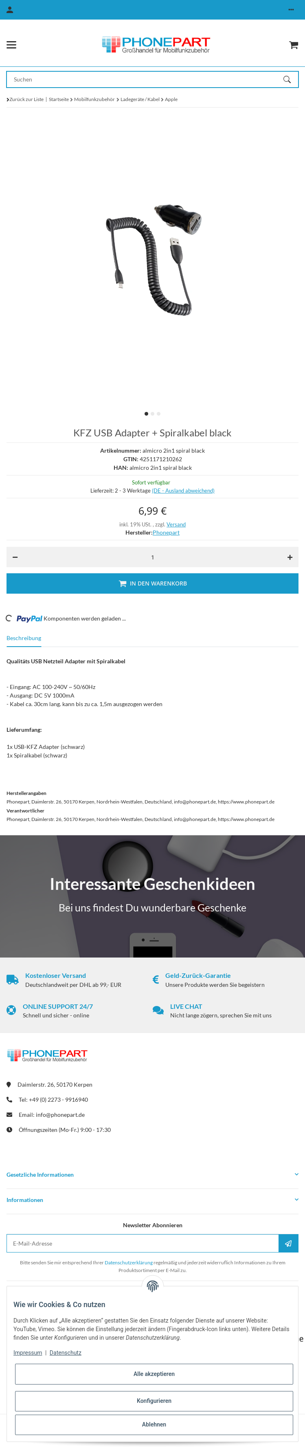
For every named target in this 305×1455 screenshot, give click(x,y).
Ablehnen (154, 1424)
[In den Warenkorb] (152, 583)
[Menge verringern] (15, 557)
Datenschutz (65, 1352)
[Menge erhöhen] (289, 557)
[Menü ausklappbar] (11, 45)
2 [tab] (152, 414)
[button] (291, 9)
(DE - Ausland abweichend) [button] (183, 490)
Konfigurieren (154, 1401)
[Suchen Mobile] (145, 79)
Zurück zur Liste (26, 99)
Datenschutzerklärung (129, 1262)
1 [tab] (146, 414)
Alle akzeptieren (154, 1374)
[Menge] (153, 557)
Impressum (27, 1352)
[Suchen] (290, 79)
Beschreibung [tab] (24, 637)
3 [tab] (158, 414)
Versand (176, 524)
